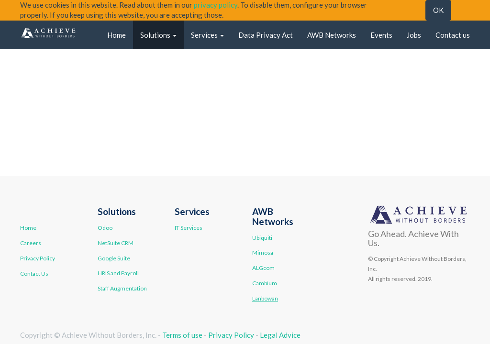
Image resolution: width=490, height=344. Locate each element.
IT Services (188, 227)
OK (438, 10)
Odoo (105, 227)
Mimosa (262, 252)
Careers (30, 243)
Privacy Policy (37, 258)
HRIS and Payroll (118, 273)
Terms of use (182, 335)
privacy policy (215, 4)
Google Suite (114, 258)
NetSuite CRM (116, 243)
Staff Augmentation (122, 288)
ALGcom (263, 267)
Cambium (264, 283)
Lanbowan (265, 298)
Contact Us (34, 273)
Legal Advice (280, 335)
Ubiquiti (262, 237)
